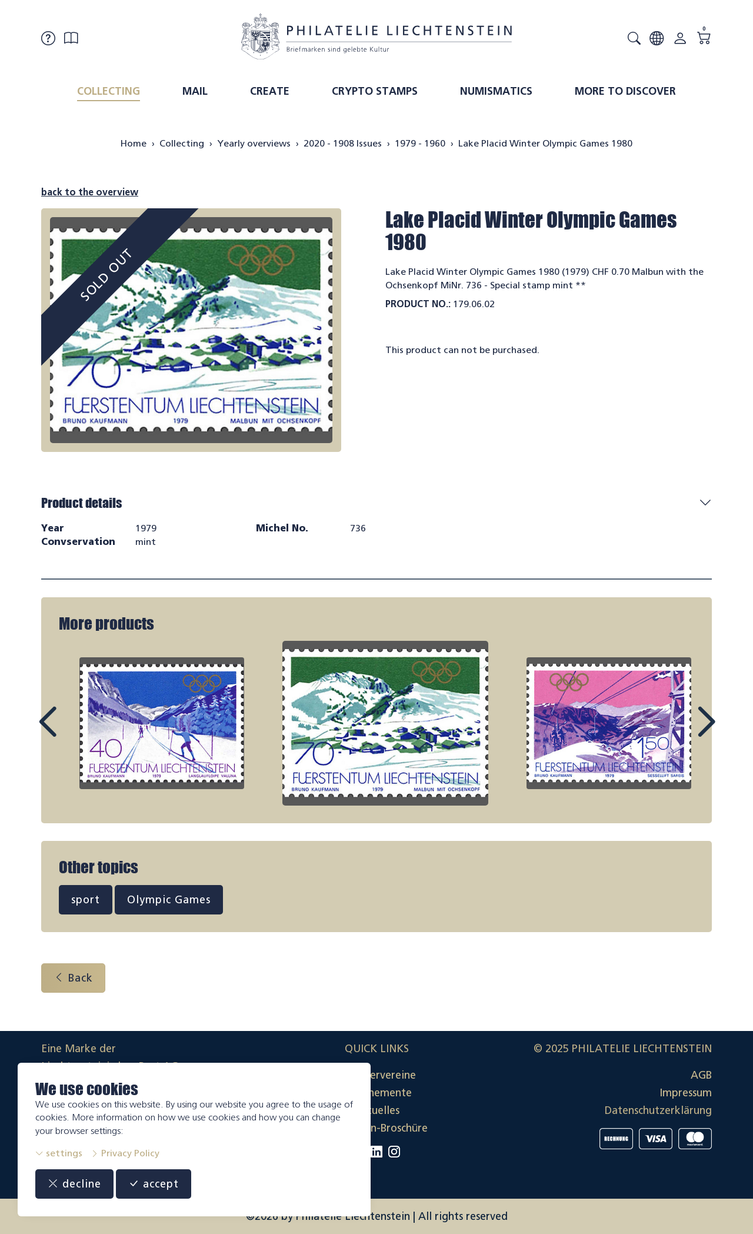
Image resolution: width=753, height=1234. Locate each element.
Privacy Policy (125, 1153)
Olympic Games (169, 899)
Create (269, 91)
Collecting (108, 91)
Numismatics (496, 91)
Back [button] (73, 978)
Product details (81, 503)
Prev (74, 732)
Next (678, 732)
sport (85, 899)
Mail (195, 91)
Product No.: (418, 304)
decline (74, 1184)
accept (153, 1184)
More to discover (625, 91)
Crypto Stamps (375, 91)
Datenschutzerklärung (658, 1110)
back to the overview (89, 192)
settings (58, 1153)
